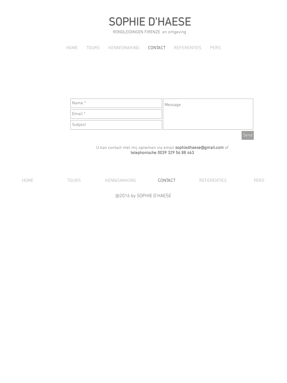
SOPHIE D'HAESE (149, 23)
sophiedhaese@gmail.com (199, 147)
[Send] (248, 135)
